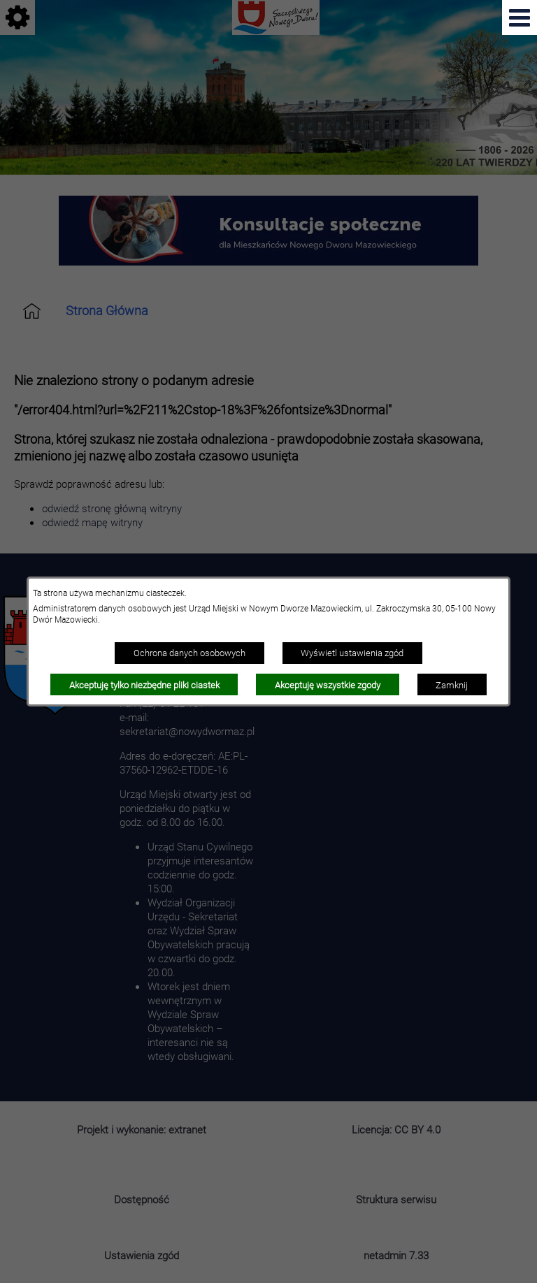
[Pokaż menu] (519, 17)
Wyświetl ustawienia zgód (352, 652)
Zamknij (452, 685)
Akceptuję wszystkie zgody (327, 685)
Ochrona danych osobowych (189, 652)
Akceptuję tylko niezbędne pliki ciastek (144, 685)
